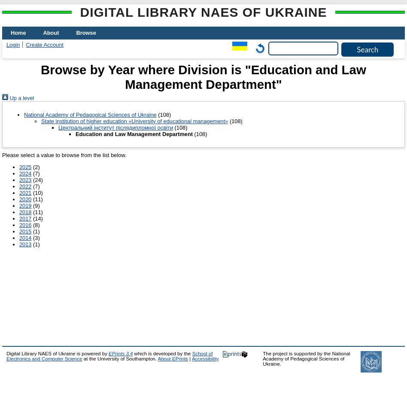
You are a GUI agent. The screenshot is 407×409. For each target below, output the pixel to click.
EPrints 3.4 (121, 353)
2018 (25, 212)
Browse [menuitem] (86, 33)
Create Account (45, 45)
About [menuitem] (51, 33)
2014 (25, 238)
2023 (25, 180)
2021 (25, 193)
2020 (25, 199)
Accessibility (205, 358)
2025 (25, 167)
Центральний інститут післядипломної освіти (115, 127)
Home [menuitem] (18, 33)
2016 (25, 225)
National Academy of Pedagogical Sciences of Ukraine (90, 115)
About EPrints (173, 358)
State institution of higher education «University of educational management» (134, 121)
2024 (25, 173)
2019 (25, 206)
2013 (25, 244)
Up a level (18, 98)
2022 (25, 186)
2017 (25, 218)
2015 (25, 231)
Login (13, 45)
